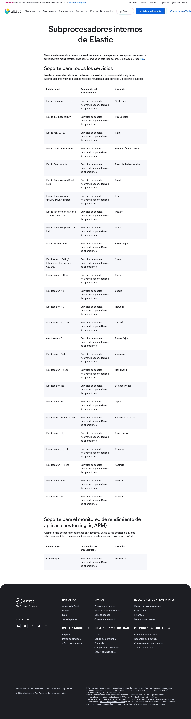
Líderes (66, 610)
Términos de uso (42, 689)
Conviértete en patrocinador (148, 643)
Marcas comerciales (24, 689)
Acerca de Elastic (71, 606)
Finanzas (139, 614)
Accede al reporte (77, 2)
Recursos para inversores (147, 606)
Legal (97, 634)
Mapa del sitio (68, 689)
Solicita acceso (102, 614)
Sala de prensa (69, 619)
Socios (143, 3)
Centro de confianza (105, 638)
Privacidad (99, 643)
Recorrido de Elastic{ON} (147, 638)
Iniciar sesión (179, 3)
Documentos (106, 11)
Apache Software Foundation (112, 702)
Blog (64, 614)
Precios (94, 11)
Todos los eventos (144, 647)
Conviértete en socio (105, 619)
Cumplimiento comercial (106, 647)
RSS (142, 58)
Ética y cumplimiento (105, 651)
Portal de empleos (71, 638)
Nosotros (133, 3)
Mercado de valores (144, 619)
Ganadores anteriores (145, 634)
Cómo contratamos (72, 643)
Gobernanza (140, 610)
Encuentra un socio (104, 606)
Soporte (152, 3)
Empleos (66, 634)
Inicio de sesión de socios (107, 610)
